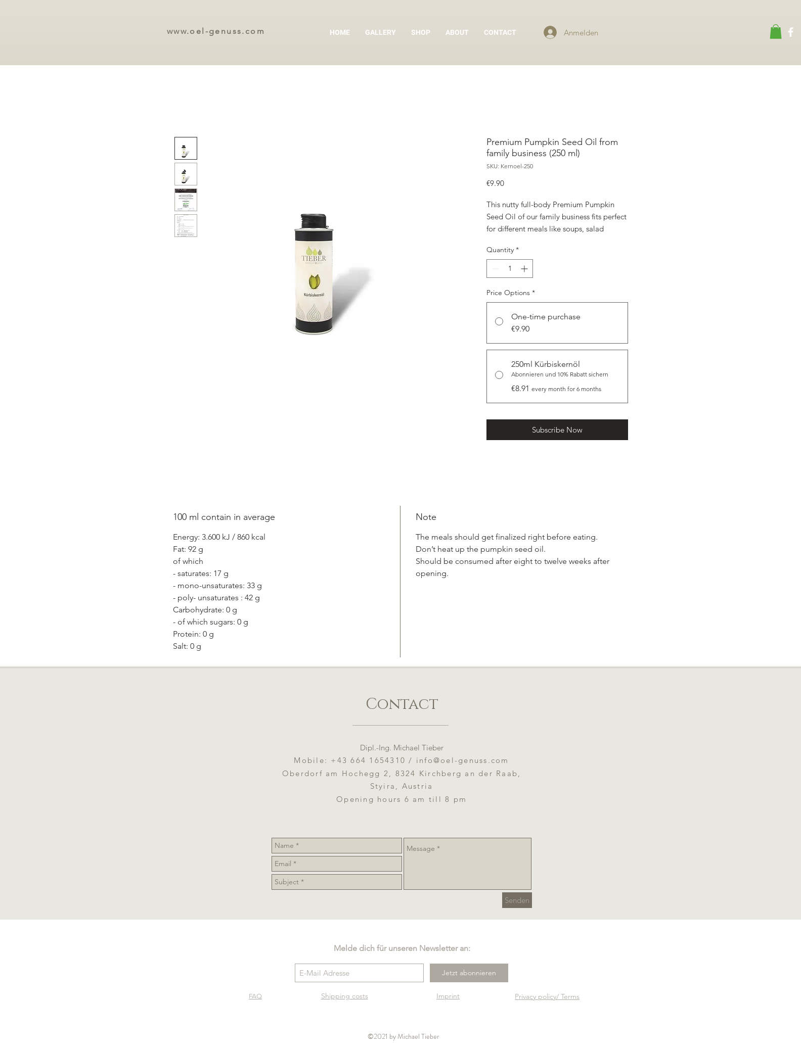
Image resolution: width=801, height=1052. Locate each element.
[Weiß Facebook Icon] (790, 32)
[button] (776, 31)
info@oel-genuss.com (462, 760)
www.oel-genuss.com (216, 31)
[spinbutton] (510, 268)
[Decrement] (494, 268)
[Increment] (525, 268)
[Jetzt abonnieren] (469, 973)
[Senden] (517, 900)
